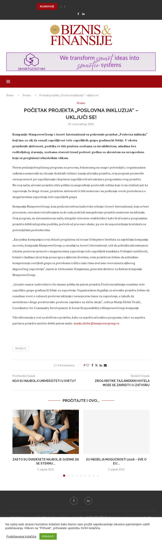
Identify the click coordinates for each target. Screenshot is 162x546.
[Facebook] (78, 14)
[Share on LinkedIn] (101, 365)
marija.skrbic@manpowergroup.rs (96, 323)
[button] (60, 6)
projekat (20, 348)
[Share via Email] (105, 365)
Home (10, 95)
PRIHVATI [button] (48, 536)
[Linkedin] (83, 14)
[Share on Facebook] (92, 365)
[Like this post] (87, 365)
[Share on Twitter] (96, 365)
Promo (27, 95)
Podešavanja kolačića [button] (21, 536)
